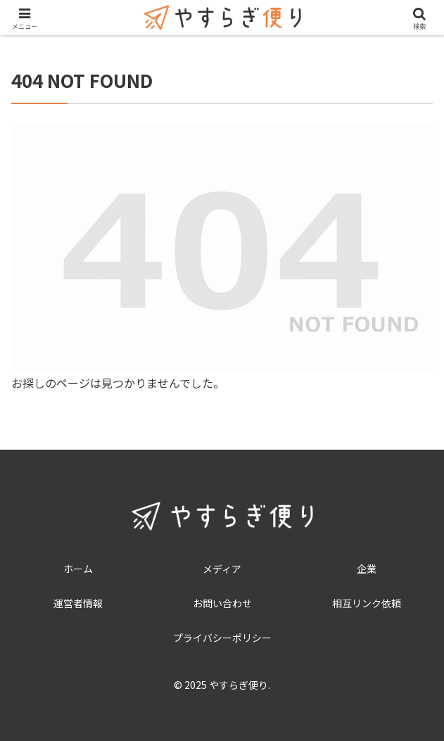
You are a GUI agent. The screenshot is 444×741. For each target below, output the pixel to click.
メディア (222, 569)
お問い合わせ (222, 603)
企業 (366, 569)
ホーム (78, 569)
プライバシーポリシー (222, 638)
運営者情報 (78, 603)
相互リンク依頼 (366, 603)
